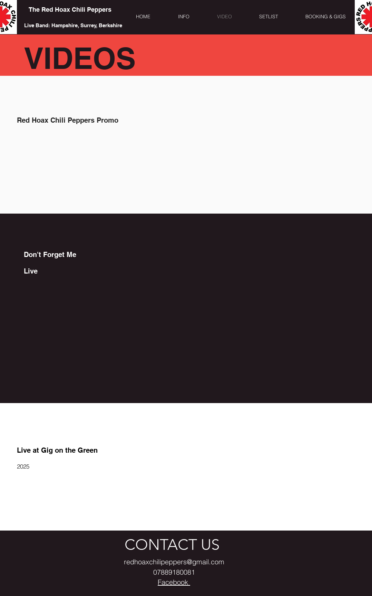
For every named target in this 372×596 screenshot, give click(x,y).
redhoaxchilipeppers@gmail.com (174, 561)
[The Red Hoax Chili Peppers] (70, 10)
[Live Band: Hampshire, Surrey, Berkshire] (73, 25)
